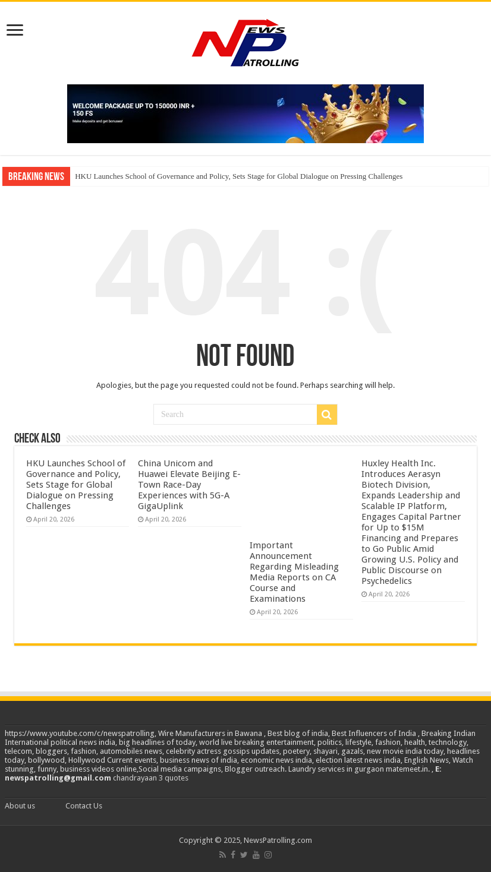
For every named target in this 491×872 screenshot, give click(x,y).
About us (20, 805)
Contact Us (83, 805)
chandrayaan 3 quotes (150, 777)
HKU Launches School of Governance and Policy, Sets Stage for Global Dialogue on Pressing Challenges (238, 176)
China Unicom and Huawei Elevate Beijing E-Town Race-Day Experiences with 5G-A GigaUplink (189, 484)
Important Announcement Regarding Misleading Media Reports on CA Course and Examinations (294, 572)
